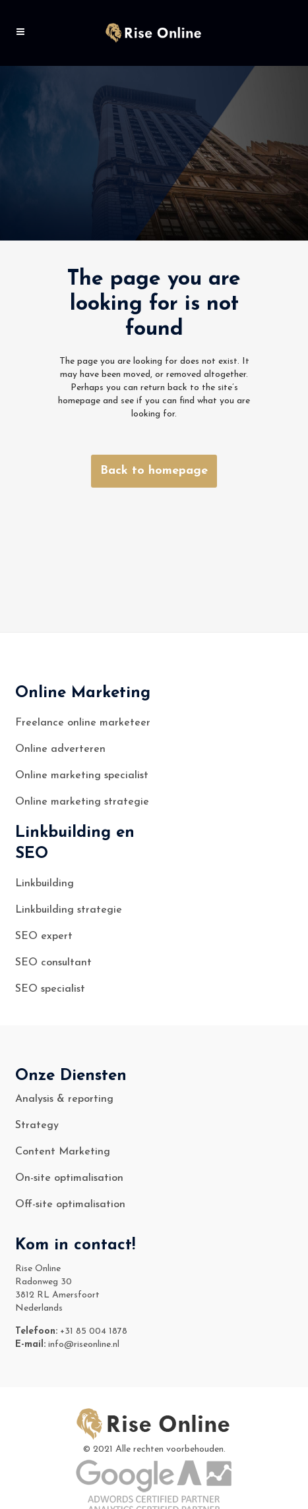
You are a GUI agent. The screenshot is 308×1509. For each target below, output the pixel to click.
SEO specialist (50, 989)
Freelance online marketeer (82, 723)
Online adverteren (60, 749)
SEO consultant (53, 962)
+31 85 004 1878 (93, 1331)
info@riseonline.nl (83, 1345)
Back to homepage (154, 471)
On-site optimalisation (69, 1178)
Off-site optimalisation (70, 1204)
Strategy (37, 1125)
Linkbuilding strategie (68, 910)
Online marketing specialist (81, 775)
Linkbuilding (44, 883)
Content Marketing (62, 1152)
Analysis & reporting (64, 1099)
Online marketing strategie (82, 802)
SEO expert (44, 936)
